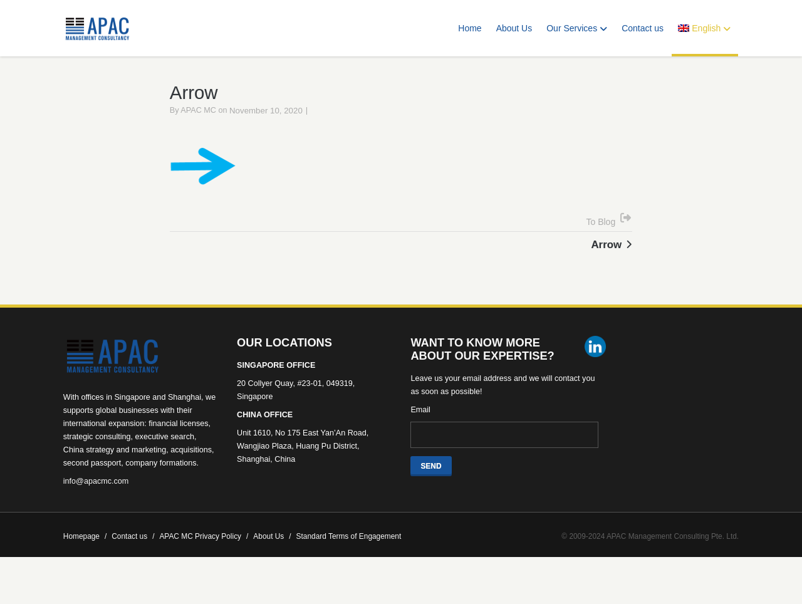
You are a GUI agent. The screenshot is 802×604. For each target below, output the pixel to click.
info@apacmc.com (95, 498)
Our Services (576, 28)
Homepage (85, 553)
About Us (514, 28)
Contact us (643, 28)
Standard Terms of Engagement (349, 553)
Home (469, 28)
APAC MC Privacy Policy (203, 553)
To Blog (601, 239)
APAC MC (198, 127)
